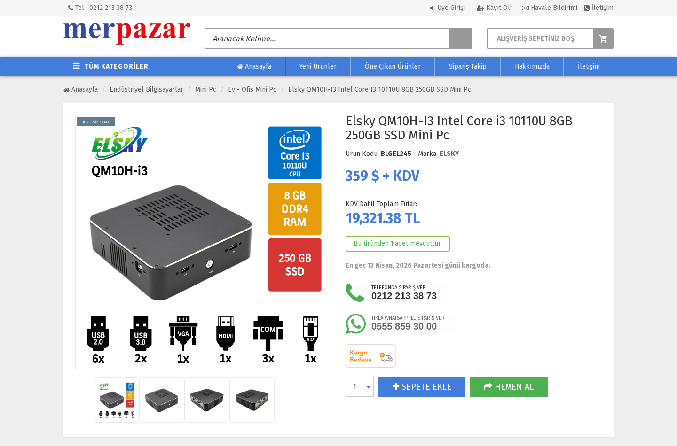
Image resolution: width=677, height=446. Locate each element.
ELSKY (449, 154)
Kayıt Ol (493, 8)
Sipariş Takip (468, 66)
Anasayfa (254, 66)
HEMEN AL (509, 387)
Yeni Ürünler (318, 66)
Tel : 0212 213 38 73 (100, 8)
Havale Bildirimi (549, 8)
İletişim (599, 8)
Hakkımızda (532, 66)
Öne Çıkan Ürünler (393, 66)
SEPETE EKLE (422, 387)
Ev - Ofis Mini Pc (252, 89)
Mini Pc (205, 89)
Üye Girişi (447, 8)
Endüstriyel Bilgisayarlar (146, 89)
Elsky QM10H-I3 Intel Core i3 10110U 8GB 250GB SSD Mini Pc (379, 89)
